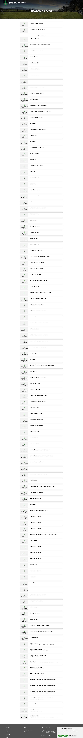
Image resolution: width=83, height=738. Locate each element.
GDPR (25, 731)
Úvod (34, 3)
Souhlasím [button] (60, 735)
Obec (41, 3)
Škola (61, 3)
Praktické (75, 3)
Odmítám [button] (65, 735)
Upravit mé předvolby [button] (72, 735)
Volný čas (55, 3)
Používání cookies (27, 732)
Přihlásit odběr (46, 735)
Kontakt (68, 3)
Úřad (48, 3)
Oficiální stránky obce (17, 3)
